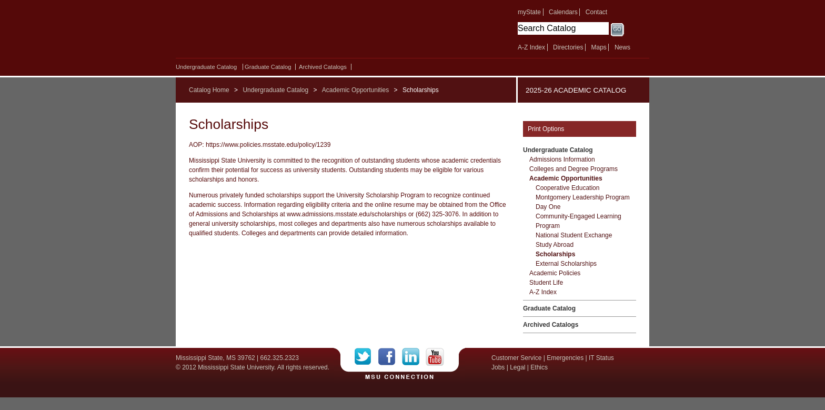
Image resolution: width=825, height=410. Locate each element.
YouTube (435, 357)
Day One (548, 207)
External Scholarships (566, 263)
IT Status (601, 358)
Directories (568, 47)
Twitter (366, 357)
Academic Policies (554, 273)
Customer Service (516, 358)
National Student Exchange (574, 235)
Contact (596, 12)
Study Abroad (555, 244)
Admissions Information (562, 159)
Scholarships (555, 254)
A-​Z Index (543, 292)
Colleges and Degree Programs (573, 169)
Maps (598, 47)
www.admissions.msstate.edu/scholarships (346, 214)
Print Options (546, 129)
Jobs (498, 367)
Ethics (539, 367)
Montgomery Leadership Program (583, 197)
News (622, 47)
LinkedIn (414, 357)
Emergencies (565, 358)
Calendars (563, 12)
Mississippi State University (266, 31)
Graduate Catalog (268, 67)
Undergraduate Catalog (206, 67)
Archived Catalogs (323, 67)
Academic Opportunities (355, 90)
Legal (517, 367)
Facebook (390, 357)
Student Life (546, 282)
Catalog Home (209, 90)
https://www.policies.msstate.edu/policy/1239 (268, 144)
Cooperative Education (567, 188)
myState (529, 12)
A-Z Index (531, 47)
